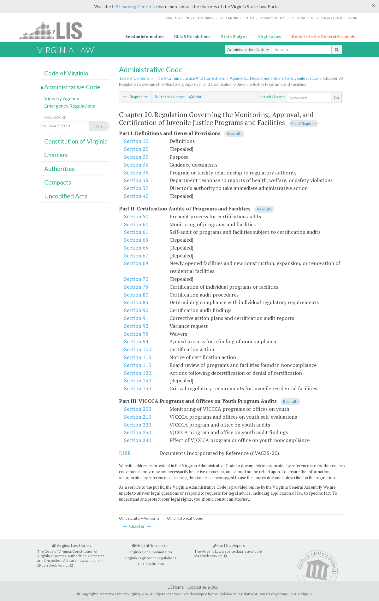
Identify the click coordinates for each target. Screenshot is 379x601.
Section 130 (137, 380)
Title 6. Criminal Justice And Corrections (190, 78)
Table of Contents (134, 78)
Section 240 (137, 440)
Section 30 (136, 156)
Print (195, 96)
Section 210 (137, 416)
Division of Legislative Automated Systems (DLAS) (259, 594)
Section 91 (136, 318)
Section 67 (136, 255)
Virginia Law (269, 36)
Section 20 (136, 148)
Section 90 (136, 310)
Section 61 (136, 231)
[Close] (373, 5)
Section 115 (137, 365)
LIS (54, 30)
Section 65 (136, 247)
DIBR (125, 453)
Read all (234, 133)
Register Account (326, 18)
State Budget (234, 36)
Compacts (57, 182)
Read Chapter (303, 123)
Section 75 (136, 286)
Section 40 (136, 195)
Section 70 (136, 278)
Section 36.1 (138, 180)
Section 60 (136, 224)
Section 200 (137, 408)
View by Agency (61, 98)
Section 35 (136, 164)
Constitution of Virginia (76, 141)
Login (353, 18)
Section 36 (136, 172)
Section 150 (137, 388)
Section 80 (136, 294)
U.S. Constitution (150, 564)
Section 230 (137, 432)
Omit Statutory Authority (139, 518)
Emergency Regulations (69, 106)
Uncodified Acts (65, 196)
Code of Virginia (66, 73)
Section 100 (137, 349)
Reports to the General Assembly (323, 36)
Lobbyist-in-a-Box (202, 587)
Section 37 (136, 188)
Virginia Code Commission (150, 552)
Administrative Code (248, 49)
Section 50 (136, 216)
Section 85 (136, 302)
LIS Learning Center (131, 6)
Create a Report (170, 96)
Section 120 (137, 372)
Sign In (306, 594)
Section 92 (136, 325)
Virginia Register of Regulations (150, 558)
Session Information (144, 36)
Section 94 (136, 341)
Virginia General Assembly (190, 18)
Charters (56, 154)
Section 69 (136, 263)
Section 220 (137, 424)
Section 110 (137, 357)
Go (336, 97)
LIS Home (176, 587)
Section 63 (136, 239)
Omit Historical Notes (185, 518)
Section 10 (136, 141)
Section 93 (136, 333)
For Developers (229, 545)
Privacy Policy (273, 18)
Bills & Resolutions (192, 36)
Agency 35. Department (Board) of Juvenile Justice (274, 78)
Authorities (59, 168)
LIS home (298, 18)
